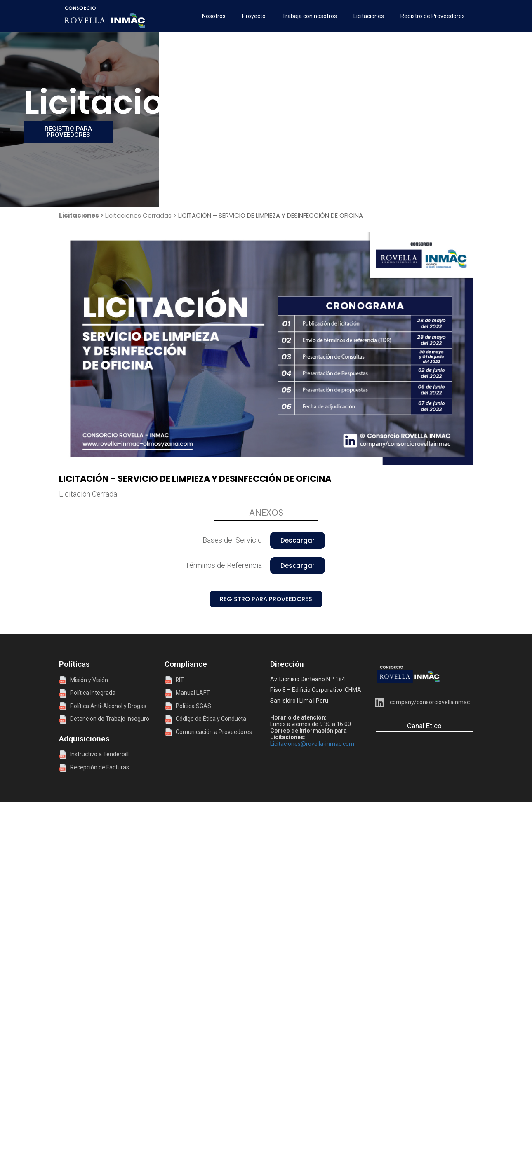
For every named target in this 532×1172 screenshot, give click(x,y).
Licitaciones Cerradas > (141, 215)
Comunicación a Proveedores (208, 732)
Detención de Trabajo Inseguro (104, 718)
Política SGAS (188, 706)
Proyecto (254, 16)
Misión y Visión (83, 680)
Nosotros (214, 16)
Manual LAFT (193, 692)
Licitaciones (368, 16)
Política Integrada (90, 692)
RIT (180, 680)
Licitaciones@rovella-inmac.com (312, 744)
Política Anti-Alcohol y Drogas (102, 706)
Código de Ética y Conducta (205, 718)
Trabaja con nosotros (309, 16)
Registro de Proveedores (432, 16)
